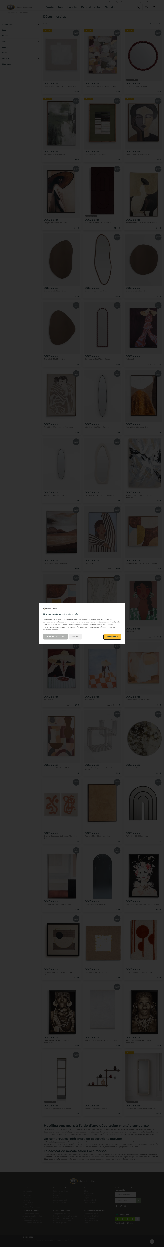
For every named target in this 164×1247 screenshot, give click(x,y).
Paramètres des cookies (55, 637)
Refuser (75, 637)
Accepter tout (112, 637)
